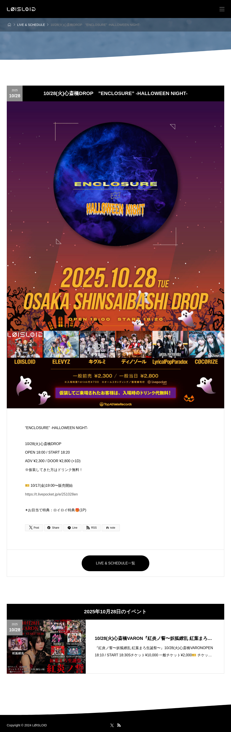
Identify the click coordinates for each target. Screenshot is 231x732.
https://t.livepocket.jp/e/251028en (51, 494)
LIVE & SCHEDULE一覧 (115, 563)
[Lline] (72, 527)
